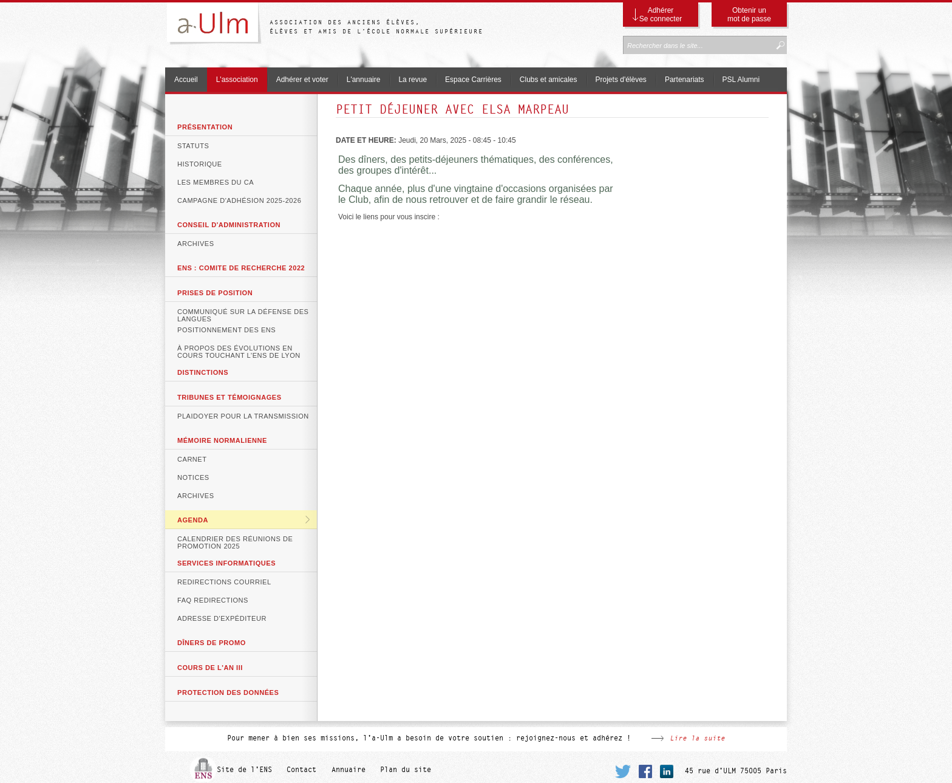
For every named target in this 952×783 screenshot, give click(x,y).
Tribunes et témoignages (229, 397)
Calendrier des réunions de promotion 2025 (235, 541)
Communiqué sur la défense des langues (242, 314)
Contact (301, 769)
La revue (412, 79)
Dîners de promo (211, 642)
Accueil (186, 79)
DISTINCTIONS (202, 372)
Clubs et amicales (548, 79)
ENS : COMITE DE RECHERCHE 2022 (241, 268)
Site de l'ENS (244, 769)
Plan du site (405, 769)
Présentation (205, 127)
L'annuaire (364, 79)
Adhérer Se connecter (660, 14)
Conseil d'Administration (228, 224)
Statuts (193, 145)
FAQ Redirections (212, 600)
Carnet (192, 459)
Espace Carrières (473, 79)
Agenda (192, 520)
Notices (193, 477)
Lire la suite (697, 738)
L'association (237, 79)
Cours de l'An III (210, 667)
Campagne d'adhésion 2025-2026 (239, 200)
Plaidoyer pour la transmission (243, 416)
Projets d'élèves (621, 79)
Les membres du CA (215, 182)
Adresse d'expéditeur (222, 618)
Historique (199, 164)
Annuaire (348, 769)
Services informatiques (226, 563)
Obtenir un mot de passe (749, 14)
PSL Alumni (741, 79)
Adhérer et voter (302, 79)
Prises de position (215, 292)
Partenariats (684, 79)
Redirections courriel (224, 582)
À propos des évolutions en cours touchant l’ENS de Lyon (239, 350)
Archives (195, 243)
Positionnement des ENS (226, 329)
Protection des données (228, 692)
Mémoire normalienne (222, 440)
